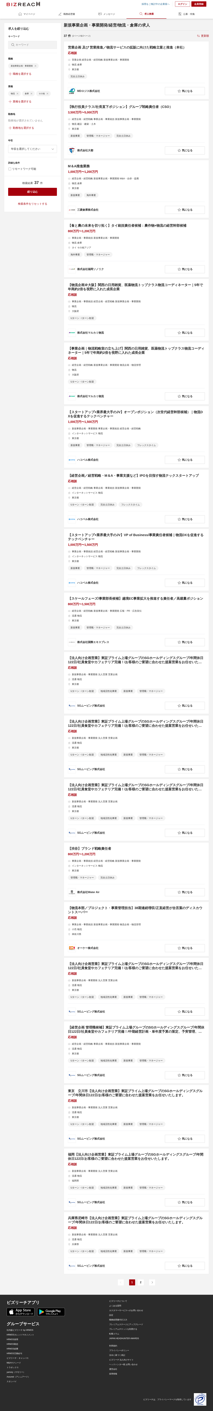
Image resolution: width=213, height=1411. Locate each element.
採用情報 (113, 1374)
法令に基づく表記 (117, 1355)
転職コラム (114, 1334)
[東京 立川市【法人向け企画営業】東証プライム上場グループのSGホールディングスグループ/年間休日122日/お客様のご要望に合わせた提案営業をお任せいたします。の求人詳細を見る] (136, 1116)
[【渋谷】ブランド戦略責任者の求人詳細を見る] (136, 871)
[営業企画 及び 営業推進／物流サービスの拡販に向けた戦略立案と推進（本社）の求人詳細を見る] (136, 70)
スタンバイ (12, 1381)
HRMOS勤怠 (12, 1344)
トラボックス (13, 1367)
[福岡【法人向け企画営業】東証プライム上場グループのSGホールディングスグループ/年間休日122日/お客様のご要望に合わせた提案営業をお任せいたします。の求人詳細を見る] (136, 1179)
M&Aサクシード (14, 1363)
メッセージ (106, 14)
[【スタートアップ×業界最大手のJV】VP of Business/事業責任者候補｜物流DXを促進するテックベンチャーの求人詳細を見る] (136, 560)
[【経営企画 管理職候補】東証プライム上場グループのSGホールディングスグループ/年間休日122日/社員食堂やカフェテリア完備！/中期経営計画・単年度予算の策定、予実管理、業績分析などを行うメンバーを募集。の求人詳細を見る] (136, 1052)
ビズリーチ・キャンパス (18, 1358)
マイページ (26, 14)
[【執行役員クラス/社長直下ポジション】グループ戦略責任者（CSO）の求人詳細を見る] (136, 129)
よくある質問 (115, 1306)
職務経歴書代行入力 (118, 1320)
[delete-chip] (35, 66)
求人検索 (146, 14)
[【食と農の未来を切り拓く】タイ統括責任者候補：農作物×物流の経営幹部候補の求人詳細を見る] (136, 248)
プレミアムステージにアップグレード (126, 1324)
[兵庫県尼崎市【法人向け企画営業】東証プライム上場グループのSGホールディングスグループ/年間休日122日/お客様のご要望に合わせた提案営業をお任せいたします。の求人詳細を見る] (136, 1243)
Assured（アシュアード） (18, 1377)
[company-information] (116, 91)
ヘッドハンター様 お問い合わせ (123, 1364)
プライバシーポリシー (119, 1350)
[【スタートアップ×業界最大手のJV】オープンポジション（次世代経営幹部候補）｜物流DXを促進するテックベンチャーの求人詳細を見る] (136, 437)
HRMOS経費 (12, 1349)
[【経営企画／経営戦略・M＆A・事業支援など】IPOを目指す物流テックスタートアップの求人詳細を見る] (136, 498)
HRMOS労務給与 (14, 1353)
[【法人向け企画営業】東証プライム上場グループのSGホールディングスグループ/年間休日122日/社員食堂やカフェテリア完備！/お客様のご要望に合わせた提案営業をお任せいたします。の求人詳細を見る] (136, 683)
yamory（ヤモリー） (16, 1372)
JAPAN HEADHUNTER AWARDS (124, 1338)
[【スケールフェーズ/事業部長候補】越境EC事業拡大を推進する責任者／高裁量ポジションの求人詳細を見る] (136, 621)
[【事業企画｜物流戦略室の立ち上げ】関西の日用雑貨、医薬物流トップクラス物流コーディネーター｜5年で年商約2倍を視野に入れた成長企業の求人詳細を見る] (136, 373)
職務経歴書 (66, 14)
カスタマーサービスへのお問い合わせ (126, 1310)
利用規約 (113, 1346)
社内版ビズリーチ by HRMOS (20, 1330)
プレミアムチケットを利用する (123, 1329)
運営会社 (113, 1369)
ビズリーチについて (118, 1301)
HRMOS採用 (12, 1339)
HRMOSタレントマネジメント (20, 1335)
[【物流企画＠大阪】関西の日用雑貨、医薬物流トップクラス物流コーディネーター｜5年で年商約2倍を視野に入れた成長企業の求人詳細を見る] (136, 310)
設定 (111, 1315)
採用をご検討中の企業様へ (156, 4)
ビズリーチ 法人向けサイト (121, 1360)
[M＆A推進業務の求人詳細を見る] (136, 189)
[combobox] (32, 149)
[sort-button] (202, 36)
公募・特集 (186, 14)
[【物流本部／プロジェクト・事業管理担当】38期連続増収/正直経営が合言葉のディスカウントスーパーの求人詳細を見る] (136, 929)
